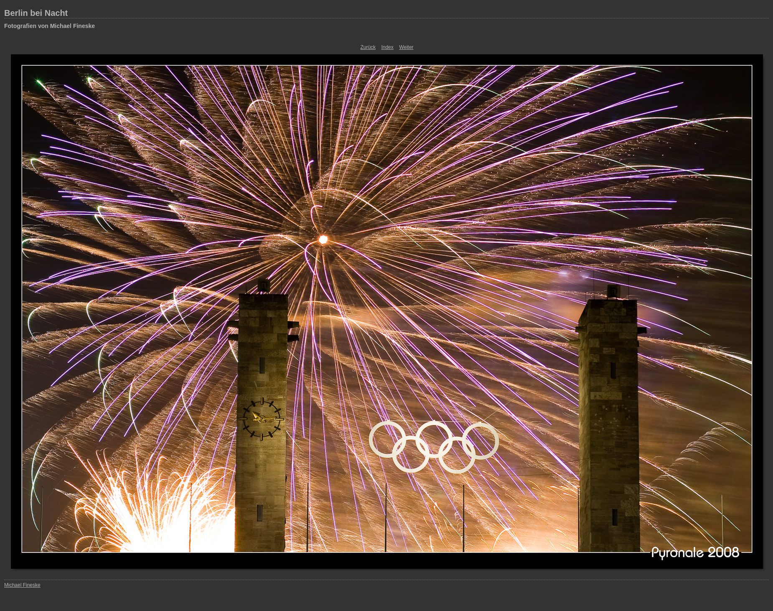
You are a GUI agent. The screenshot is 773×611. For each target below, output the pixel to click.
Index (387, 47)
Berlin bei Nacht (36, 13)
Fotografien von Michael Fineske (49, 26)
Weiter (406, 47)
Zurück (368, 47)
